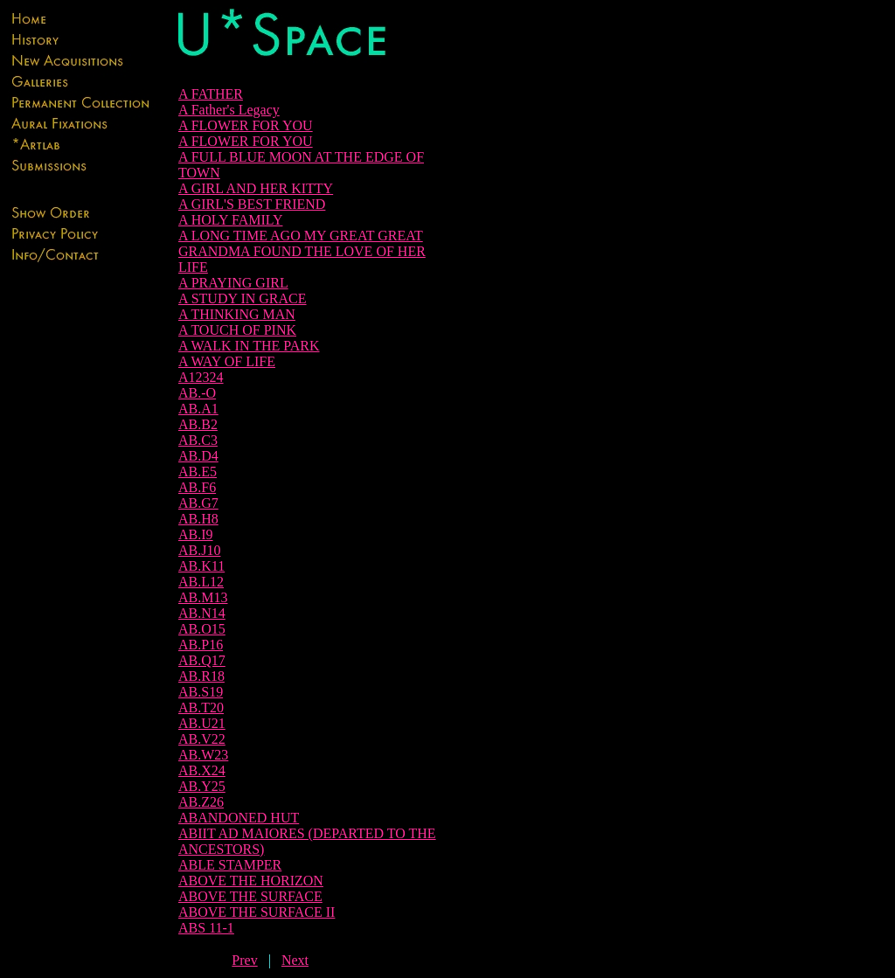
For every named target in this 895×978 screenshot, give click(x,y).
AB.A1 (198, 408)
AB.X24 (201, 770)
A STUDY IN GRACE (242, 298)
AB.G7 (198, 503)
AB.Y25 (201, 786)
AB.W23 (203, 754)
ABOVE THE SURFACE (250, 896)
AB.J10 (199, 550)
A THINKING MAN (236, 314)
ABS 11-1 (206, 927)
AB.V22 (201, 739)
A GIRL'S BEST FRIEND (251, 204)
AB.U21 (201, 723)
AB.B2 (198, 424)
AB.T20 (201, 707)
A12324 (201, 377)
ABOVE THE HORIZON (250, 880)
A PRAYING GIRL (233, 282)
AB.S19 (200, 691)
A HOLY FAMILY (230, 219)
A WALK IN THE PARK (249, 345)
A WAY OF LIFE (226, 361)
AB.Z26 (201, 801)
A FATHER (210, 94)
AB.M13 (202, 597)
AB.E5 (197, 471)
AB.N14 (201, 613)
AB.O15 (201, 628)
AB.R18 (201, 676)
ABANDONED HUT (238, 817)
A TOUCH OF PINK (237, 330)
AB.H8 (198, 518)
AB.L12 (201, 581)
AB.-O (197, 392)
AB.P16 (200, 644)
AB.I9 (195, 534)
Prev (244, 960)
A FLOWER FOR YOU (245, 125)
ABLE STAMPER (229, 864)
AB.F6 (197, 487)
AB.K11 (201, 565)
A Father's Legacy (229, 109)
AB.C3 (198, 440)
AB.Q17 (201, 660)
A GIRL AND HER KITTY (255, 188)
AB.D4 (198, 455)
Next (295, 960)
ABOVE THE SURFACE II (256, 912)
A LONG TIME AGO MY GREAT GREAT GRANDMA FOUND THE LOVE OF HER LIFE (302, 251)
